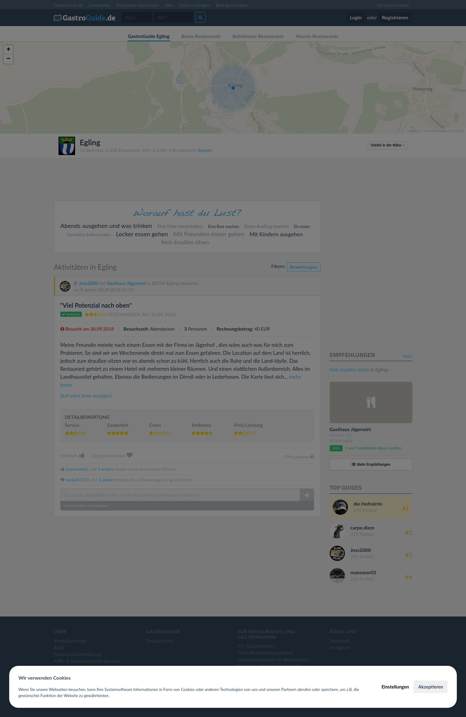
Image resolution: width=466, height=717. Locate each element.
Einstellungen (395, 686)
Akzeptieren (430, 686)
